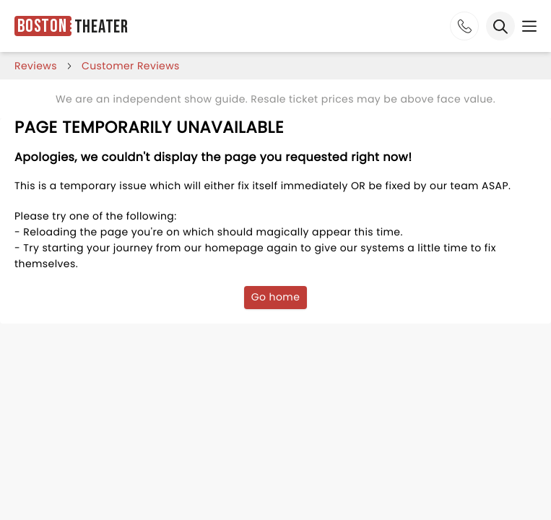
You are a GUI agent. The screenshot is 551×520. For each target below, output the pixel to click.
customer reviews (131, 65)
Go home (275, 297)
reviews (35, 65)
